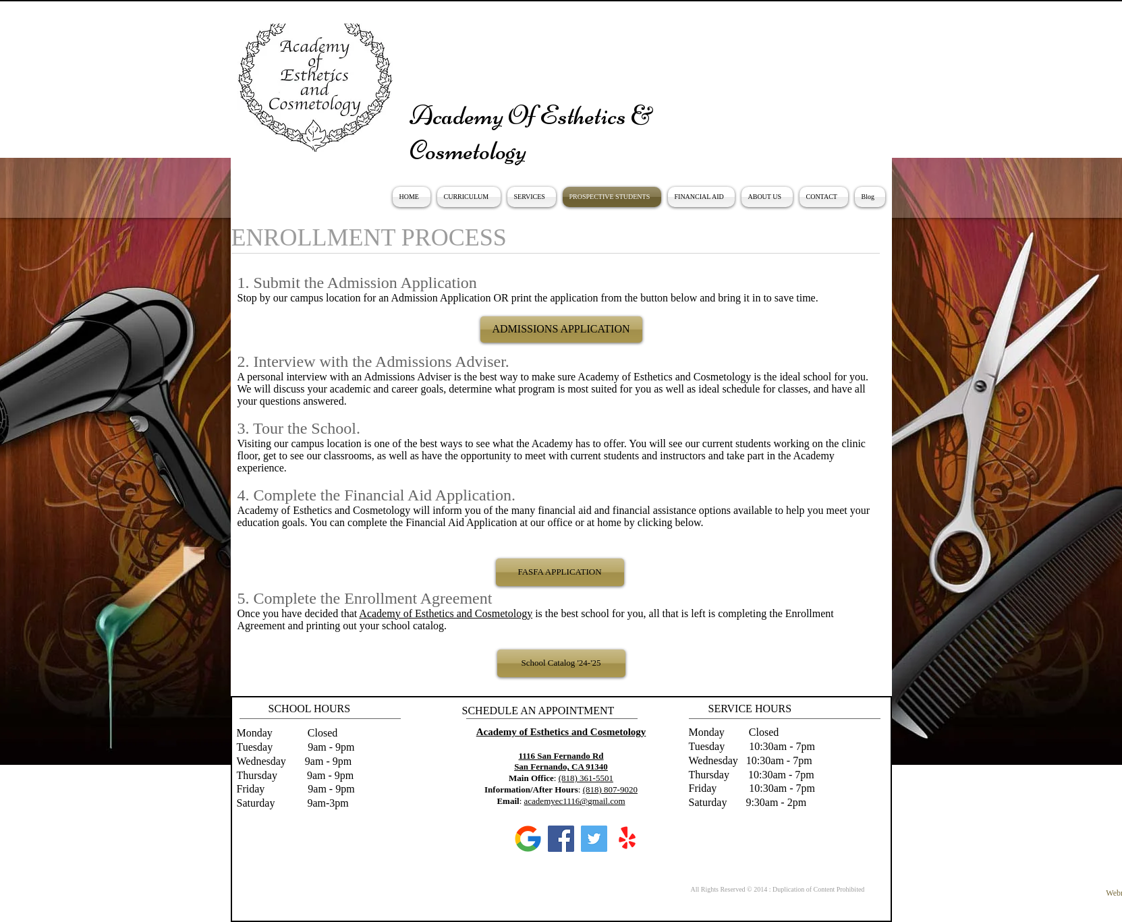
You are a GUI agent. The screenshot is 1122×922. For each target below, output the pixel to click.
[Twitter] (594, 839)
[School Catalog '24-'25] (561, 663)
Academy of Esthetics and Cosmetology (445, 613)
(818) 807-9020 (610, 789)
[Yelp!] (627, 839)
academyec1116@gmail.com (574, 801)
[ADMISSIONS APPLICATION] (561, 329)
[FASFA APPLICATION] (560, 572)
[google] (528, 839)
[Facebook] (561, 839)
